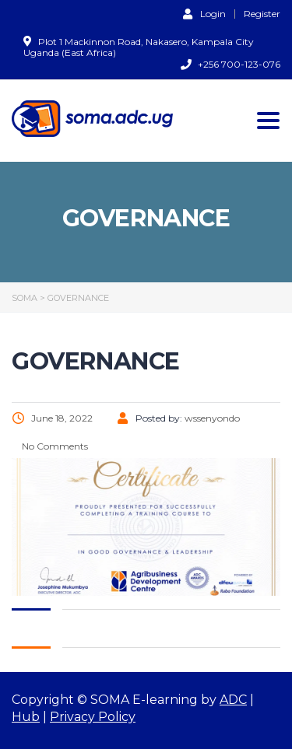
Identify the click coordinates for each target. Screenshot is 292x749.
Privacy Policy (92, 716)
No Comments (53, 446)
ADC (233, 699)
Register (262, 14)
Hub (26, 716)
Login (204, 13)
